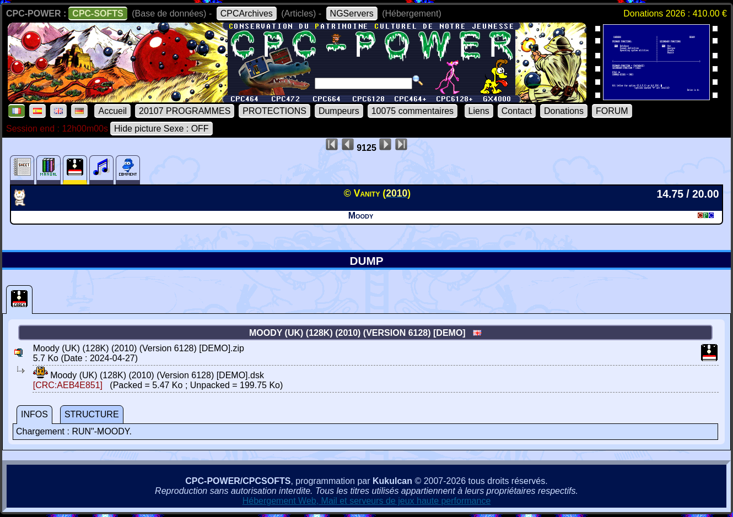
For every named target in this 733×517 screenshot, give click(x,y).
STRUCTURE (91, 414)
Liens (478, 111)
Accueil (112, 111)
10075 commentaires (412, 111)
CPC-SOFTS (97, 13)
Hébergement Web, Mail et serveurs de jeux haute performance (366, 500)
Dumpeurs (339, 111)
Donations (564, 111)
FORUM (612, 111)
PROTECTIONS (274, 111)
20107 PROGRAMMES (184, 111)
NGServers (352, 13)
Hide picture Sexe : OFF (161, 128)
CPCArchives (246, 13)
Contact (517, 111)
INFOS (34, 414)
